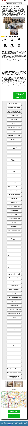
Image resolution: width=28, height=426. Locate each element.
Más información (19, 97)
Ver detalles (14, 415)
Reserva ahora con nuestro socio (20, 94)
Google (20, 421)
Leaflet (20, 407)
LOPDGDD (9, 424)
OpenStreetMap (24, 407)
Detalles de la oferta (14, 411)
